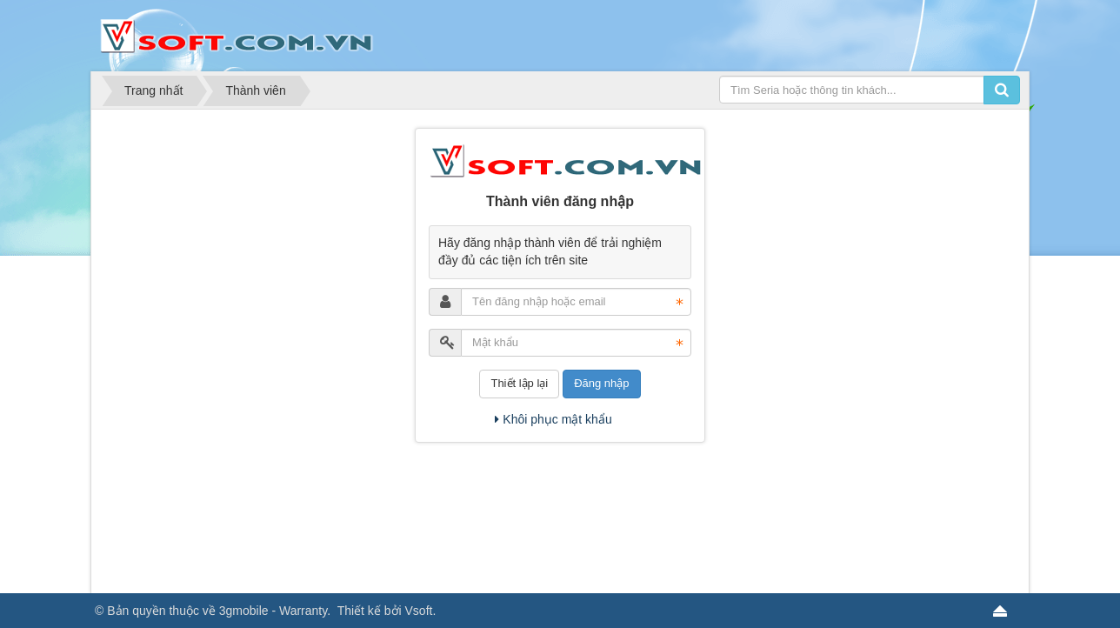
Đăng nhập (601, 383)
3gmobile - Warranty (273, 611)
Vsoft (419, 611)
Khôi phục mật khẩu (553, 419)
